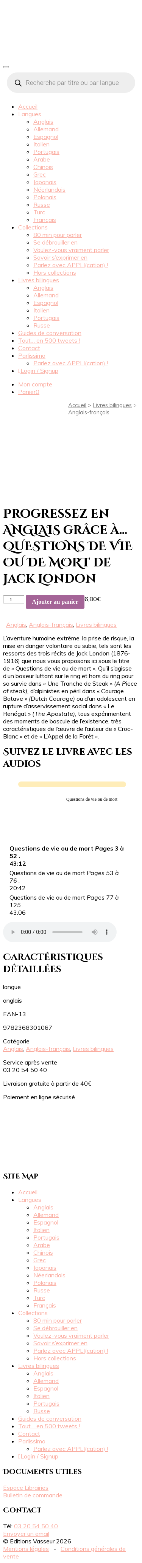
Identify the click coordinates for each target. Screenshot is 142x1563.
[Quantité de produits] (13, 599)
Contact (29, 348)
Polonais (44, 197)
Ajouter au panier (55, 601)
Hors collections (54, 272)
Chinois (43, 167)
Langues (29, 114)
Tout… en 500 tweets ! (49, 340)
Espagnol (45, 136)
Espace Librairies (25, 1487)
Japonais (44, 182)
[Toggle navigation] (6, 67)
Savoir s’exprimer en (60, 257)
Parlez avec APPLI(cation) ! (70, 265)
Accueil (27, 106)
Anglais (43, 121)
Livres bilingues (38, 280)
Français (44, 219)
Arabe (41, 159)
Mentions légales (26, 1548)
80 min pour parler (57, 234)
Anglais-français (88, 412)
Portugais (46, 151)
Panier (28, 391)
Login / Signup (38, 370)
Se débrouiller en (55, 242)
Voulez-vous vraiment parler (71, 250)
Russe (41, 204)
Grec (39, 174)
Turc (39, 212)
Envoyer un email (26, 1533)
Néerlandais (49, 189)
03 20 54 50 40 (36, 1526)
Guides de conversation (49, 333)
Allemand (46, 129)
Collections (33, 227)
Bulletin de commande (32, 1495)
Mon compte (35, 384)
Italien (41, 144)
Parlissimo (31, 355)
